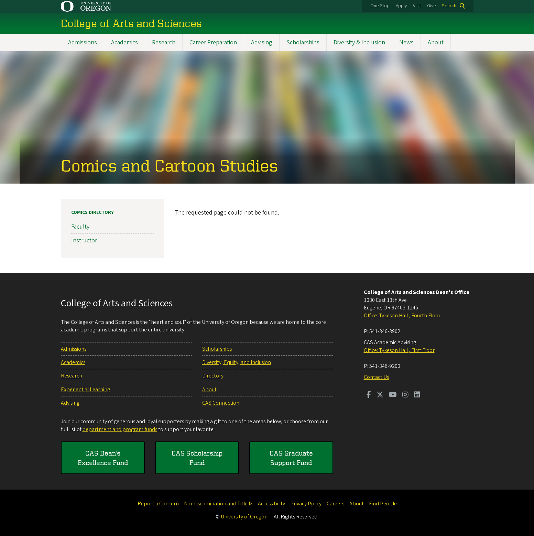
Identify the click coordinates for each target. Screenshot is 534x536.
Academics (124, 42)
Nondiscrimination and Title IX (218, 503)
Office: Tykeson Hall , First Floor (399, 350)
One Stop (380, 5)
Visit (417, 5)
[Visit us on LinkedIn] (417, 395)
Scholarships (302, 42)
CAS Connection (220, 403)
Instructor (84, 240)
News (406, 42)
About (436, 42)
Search (449, 5)
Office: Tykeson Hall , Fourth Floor (402, 315)
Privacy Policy (306, 503)
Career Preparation (213, 42)
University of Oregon (244, 517)
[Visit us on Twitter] (380, 395)
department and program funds (120, 429)
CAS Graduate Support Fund (291, 458)
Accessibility (271, 503)
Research (163, 42)
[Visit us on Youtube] (393, 395)
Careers (335, 503)
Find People (383, 503)
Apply (401, 5)
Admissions (82, 42)
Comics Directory (92, 212)
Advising (261, 42)
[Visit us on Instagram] (405, 395)
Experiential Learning (85, 389)
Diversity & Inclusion (359, 42)
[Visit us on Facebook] (369, 395)
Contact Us (376, 377)
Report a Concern (158, 503)
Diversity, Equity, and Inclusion (236, 362)
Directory (213, 376)
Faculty (80, 226)
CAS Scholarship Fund (197, 458)
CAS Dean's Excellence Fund (103, 458)
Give (431, 5)
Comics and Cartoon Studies (169, 165)
